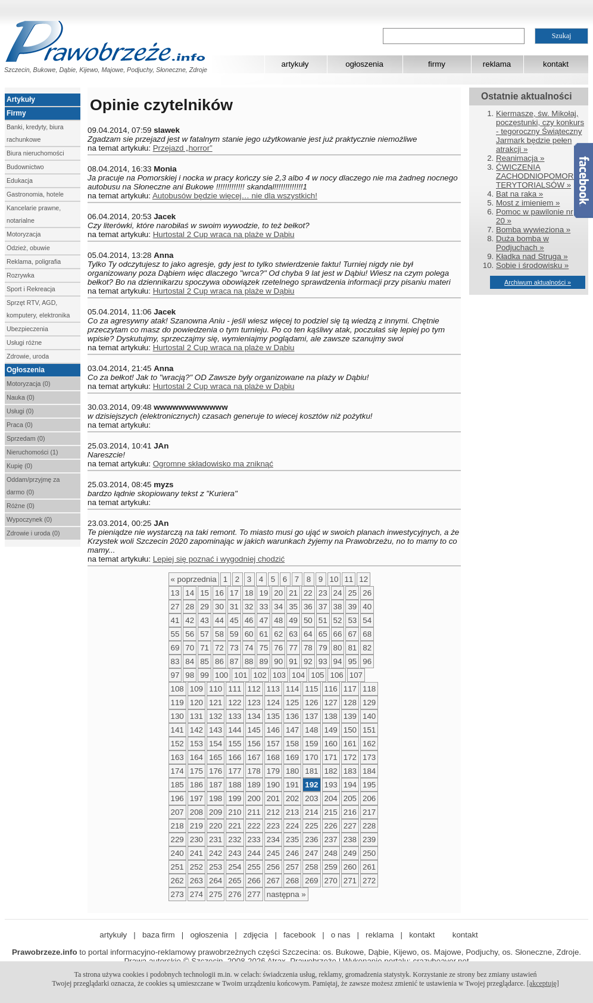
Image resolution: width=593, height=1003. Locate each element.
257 (292, 866)
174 (177, 771)
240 (177, 853)
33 (263, 606)
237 (331, 839)
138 (331, 716)
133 (234, 716)
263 (196, 880)
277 (254, 894)
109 (196, 688)
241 (196, 853)
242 (215, 853)
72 (219, 647)
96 (367, 661)
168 (273, 757)
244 (254, 853)
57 (204, 634)
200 (254, 798)
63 (293, 634)
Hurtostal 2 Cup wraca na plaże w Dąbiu (224, 234)
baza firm (158, 934)
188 (234, 784)
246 (292, 853)
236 (311, 839)
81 (352, 647)
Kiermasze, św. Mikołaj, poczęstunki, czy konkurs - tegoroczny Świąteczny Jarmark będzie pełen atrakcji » (540, 131)
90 (278, 661)
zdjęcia (256, 934)
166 (234, 757)
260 (350, 866)
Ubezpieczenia (27, 328)
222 (254, 825)
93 (323, 661)
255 (254, 866)
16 (219, 592)
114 (292, 688)
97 (175, 675)
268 (292, 880)
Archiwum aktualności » (537, 282)
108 (177, 688)
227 (350, 825)
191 (292, 784)
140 (369, 716)
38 (337, 606)
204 (331, 798)
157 (273, 743)
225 (311, 825)
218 (177, 825)
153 (196, 743)
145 (254, 729)
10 (334, 579)
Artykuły (21, 99)
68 (367, 634)
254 (234, 866)
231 (215, 839)
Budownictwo (25, 166)
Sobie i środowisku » (532, 265)
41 (175, 620)
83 (175, 661)
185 (177, 784)
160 (331, 743)
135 (273, 716)
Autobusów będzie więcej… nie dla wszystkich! (234, 195)
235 (292, 839)
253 (215, 866)
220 (215, 825)
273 (177, 894)
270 (331, 880)
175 (196, 771)
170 (311, 757)
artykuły (295, 64)
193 (331, 784)
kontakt (556, 64)
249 (350, 853)
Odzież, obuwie (28, 247)
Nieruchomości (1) (32, 452)
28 (189, 606)
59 (234, 634)
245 (273, 853)
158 (292, 743)
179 (273, 771)
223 (273, 825)
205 (350, 798)
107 (356, 675)
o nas (341, 934)
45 (234, 620)
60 (249, 634)
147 (292, 729)
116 (331, 688)
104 (298, 675)
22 (308, 592)
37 (323, 606)
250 (369, 853)
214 (311, 812)
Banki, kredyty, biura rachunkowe (35, 133)
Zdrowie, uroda (28, 356)
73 (234, 647)
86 (219, 661)
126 (311, 702)
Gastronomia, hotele (35, 194)
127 (331, 702)
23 (323, 592)
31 (234, 606)
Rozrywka (21, 275)
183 (350, 771)
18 (249, 592)
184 (369, 771)
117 (350, 688)
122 (234, 702)
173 (369, 757)
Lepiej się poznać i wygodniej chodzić (219, 559)
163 (177, 757)
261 (369, 866)
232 (234, 839)
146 (273, 729)
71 (204, 647)
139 (350, 716)
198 (215, 798)
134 (254, 716)
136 (292, 716)
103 (279, 675)
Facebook (583, 180)
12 (363, 579)
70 (189, 647)
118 (369, 688)
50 (308, 620)
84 (189, 661)
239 (369, 839)
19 (263, 592)
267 (273, 880)
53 (352, 620)
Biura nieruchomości (35, 153)
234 (273, 839)
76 (278, 647)
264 (215, 880)
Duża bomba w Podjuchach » (522, 243)
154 (215, 743)
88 (249, 661)
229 (177, 839)
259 (331, 866)
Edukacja (20, 180)
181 (311, 771)
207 (177, 812)
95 (352, 661)
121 (215, 702)
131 (196, 716)
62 (278, 634)
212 (273, 812)
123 (254, 702)
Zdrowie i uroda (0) (33, 533)
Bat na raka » (519, 193)
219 (196, 825)
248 (331, 853)
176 (215, 771)
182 (331, 771)
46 (249, 620)
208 (196, 812)
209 (215, 812)
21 (293, 592)
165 (215, 757)
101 (240, 675)
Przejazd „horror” (183, 148)
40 (367, 606)
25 (352, 592)
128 (350, 702)
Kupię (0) (19, 465)
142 (196, 729)
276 (234, 894)
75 (263, 647)
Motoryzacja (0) (28, 383)
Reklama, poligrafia (34, 261)
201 (273, 798)
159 (311, 743)
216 (350, 812)
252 (196, 866)
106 (336, 675)
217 (369, 812)
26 (367, 592)
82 (367, 647)
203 (311, 798)
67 (352, 634)
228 (369, 825)
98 (189, 675)
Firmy (16, 113)
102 (259, 675)
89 (263, 661)
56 (189, 634)
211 (254, 812)
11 (348, 579)
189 (254, 784)
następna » (286, 894)
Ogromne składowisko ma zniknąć (213, 463)
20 (278, 592)
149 (331, 729)
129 (369, 702)
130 (177, 716)
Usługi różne (24, 342)
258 (311, 866)
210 (234, 812)
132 (215, 716)
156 (254, 743)
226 (331, 825)
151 (369, 729)
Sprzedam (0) (26, 438)
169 (292, 757)
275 (215, 894)
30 (219, 606)
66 (337, 634)
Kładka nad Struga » (532, 256)
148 (311, 729)
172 (350, 757)
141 (177, 729)
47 (263, 620)
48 (278, 620)
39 (352, 606)
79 (323, 647)
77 (293, 647)
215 (331, 812)
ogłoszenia (364, 64)
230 (196, 839)
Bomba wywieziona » (533, 229)
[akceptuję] (543, 983)
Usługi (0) (20, 411)
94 (337, 661)
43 (204, 620)
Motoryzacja (23, 234)
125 (292, 702)
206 (369, 798)
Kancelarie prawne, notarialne (34, 214)
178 (254, 771)
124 (273, 702)
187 (215, 784)
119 (177, 702)
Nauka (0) (21, 397)
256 (273, 866)
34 (278, 606)
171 (331, 757)
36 (308, 606)
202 (292, 798)
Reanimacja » (520, 158)
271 (350, 880)
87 (234, 661)
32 (249, 606)
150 (350, 729)
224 (292, 825)
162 (369, 743)
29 (204, 606)
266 (254, 880)
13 (175, 592)
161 (350, 743)
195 (369, 784)
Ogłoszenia (26, 370)
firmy (436, 64)
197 (196, 798)
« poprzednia (194, 579)
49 (293, 620)
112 (254, 688)
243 (234, 853)
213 (292, 812)
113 (273, 688)
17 (234, 592)
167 (254, 757)
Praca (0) (20, 424)
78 (308, 647)
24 (337, 592)
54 (367, 620)
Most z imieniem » (528, 202)
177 (234, 771)
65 (323, 634)
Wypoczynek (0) (29, 519)
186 (196, 784)
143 (215, 729)
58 (219, 634)
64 (308, 634)
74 (249, 647)
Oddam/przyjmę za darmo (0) (33, 486)
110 (215, 688)
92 (308, 661)
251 (177, 866)
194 (350, 784)
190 (273, 784)
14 (189, 592)
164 (196, 757)
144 (234, 729)
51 (323, 620)
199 (234, 798)
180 (292, 771)
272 (369, 880)
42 (189, 620)
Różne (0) (21, 505)
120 (196, 702)
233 (254, 839)
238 (350, 839)
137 (311, 716)
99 (204, 675)
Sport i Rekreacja (31, 288)
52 (337, 620)
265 (234, 880)
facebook (299, 934)
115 (311, 688)
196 (177, 798)
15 (204, 592)
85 (204, 661)
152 (177, 743)
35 (293, 606)
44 (219, 620)
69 (175, 647)
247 (311, 853)
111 (234, 688)
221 (234, 825)
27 (175, 606)
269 (311, 880)
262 (177, 880)
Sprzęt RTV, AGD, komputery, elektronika (38, 309)
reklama (497, 64)
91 (293, 661)
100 (221, 675)
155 (234, 743)
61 (263, 634)
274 (196, 894)
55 (175, 634)
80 (337, 647)
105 (317, 675)
